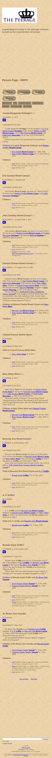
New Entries (7, 103)
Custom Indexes (25, 103)
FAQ (15, 103)
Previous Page (16, 106)
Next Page (27, 106)
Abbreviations (38, 103)
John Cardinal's (17, 754)
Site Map (6, 106)
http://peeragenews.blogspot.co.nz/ (22, 253)
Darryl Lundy (26, 747)
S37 (13, 164)
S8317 (14, 602)
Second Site (25, 754)
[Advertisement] (26, 56)
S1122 (14, 252)
